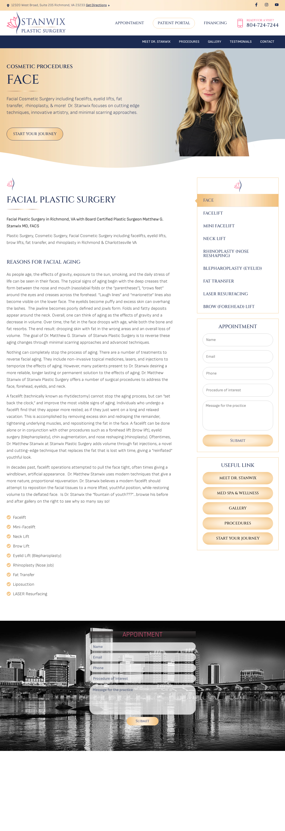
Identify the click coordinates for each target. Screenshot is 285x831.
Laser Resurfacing (225, 294)
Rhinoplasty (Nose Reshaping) (226, 254)
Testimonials (241, 42)
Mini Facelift (219, 226)
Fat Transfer (218, 281)
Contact (267, 42)
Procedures (189, 42)
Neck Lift (214, 239)
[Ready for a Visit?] (240, 23)
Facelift (213, 213)
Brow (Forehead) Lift (229, 307)
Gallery (214, 42)
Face (208, 200)
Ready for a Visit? (260, 20)
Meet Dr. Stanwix (156, 42)
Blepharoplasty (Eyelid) (232, 268)
